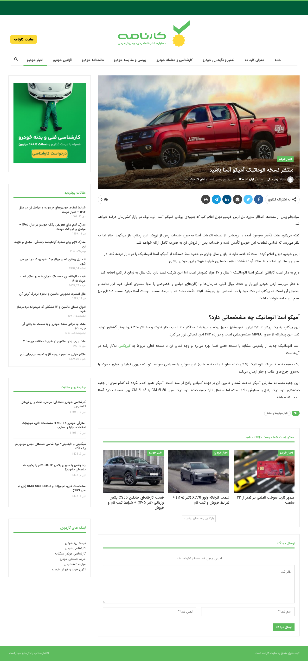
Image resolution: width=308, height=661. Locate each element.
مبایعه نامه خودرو (75, 564)
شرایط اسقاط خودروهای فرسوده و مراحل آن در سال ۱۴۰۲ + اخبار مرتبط (52, 209)
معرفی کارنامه (254, 60)
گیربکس (124, 346)
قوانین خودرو (62, 60)
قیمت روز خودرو (75, 543)
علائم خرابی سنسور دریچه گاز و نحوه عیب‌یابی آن (53, 354)
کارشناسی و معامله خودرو (174, 60)
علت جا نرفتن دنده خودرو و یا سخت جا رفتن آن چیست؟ (53, 326)
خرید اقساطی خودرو (73, 558)
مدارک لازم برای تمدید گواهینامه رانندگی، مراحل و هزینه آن (50, 244)
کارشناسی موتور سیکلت (70, 553)
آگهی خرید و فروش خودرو (69, 569)
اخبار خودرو (35, 60)
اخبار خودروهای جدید (277, 413)
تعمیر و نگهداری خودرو (219, 60)
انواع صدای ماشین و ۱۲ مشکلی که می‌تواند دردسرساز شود (51, 309)
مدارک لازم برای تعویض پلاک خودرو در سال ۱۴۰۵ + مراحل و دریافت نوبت (52, 227)
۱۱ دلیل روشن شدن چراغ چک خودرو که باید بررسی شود (53, 261)
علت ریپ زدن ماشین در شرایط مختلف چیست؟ (54, 341)
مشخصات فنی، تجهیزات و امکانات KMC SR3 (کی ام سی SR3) (52, 488)
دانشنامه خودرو (93, 60)
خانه (278, 60)
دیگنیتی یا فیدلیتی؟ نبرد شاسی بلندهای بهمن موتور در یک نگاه (50, 446)
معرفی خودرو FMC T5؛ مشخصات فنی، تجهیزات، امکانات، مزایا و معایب (53, 425)
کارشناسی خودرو (75, 548)
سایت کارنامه (23, 39)
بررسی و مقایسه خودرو (130, 60)
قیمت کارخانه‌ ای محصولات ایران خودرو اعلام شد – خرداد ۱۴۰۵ (52, 278)
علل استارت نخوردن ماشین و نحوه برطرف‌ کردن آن (52, 293)
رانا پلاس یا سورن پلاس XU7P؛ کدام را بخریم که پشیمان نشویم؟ (54, 467)
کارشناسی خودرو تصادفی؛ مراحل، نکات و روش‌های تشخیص (53, 404)
